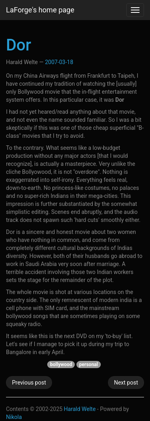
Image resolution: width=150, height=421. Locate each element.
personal (88, 364)
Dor (18, 45)
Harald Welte (80, 409)
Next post (126, 382)
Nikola (14, 417)
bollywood (61, 364)
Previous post (29, 382)
